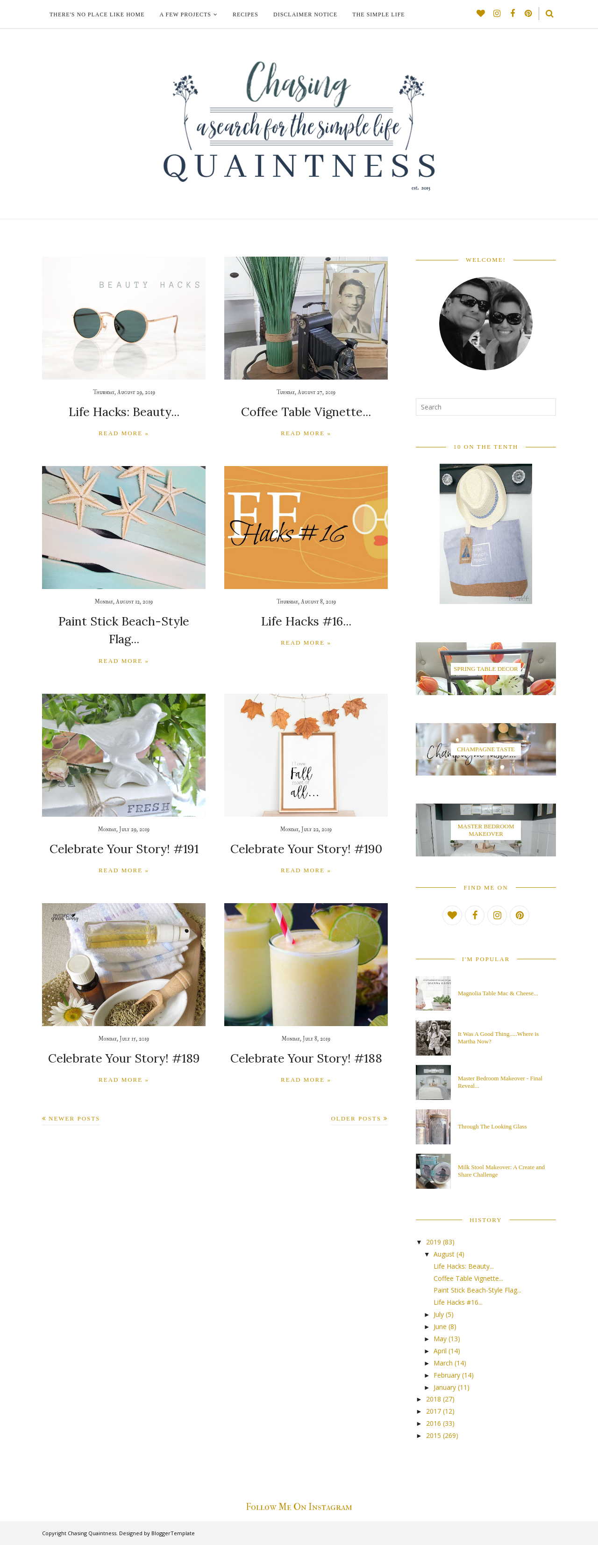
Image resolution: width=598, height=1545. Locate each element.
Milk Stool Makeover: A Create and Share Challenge (501, 1171)
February (447, 1375)
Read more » (124, 432)
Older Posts (356, 1095)
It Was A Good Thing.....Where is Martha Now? (498, 1037)
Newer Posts (74, 1095)
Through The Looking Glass (492, 1126)
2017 (433, 1411)
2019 (433, 1241)
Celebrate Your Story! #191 (124, 827)
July (439, 1314)
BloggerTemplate (173, 1533)
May (440, 1338)
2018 (433, 1398)
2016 (433, 1423)
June (440, 1326)
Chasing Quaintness (92, 1533)
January (445, 1387)
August (444, 1254)
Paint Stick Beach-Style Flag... (124, 619)
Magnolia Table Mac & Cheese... (498, 993)
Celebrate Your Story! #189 (124, 1036)
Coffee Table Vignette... (306, 411)
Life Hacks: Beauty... (123, 411)
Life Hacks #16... (306, 619)
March (443, 1362)
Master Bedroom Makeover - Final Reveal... (500, 1082)
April (440, 1350)
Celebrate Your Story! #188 (306, 1036)
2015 (433, 1435)
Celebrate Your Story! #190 (306, 827)
